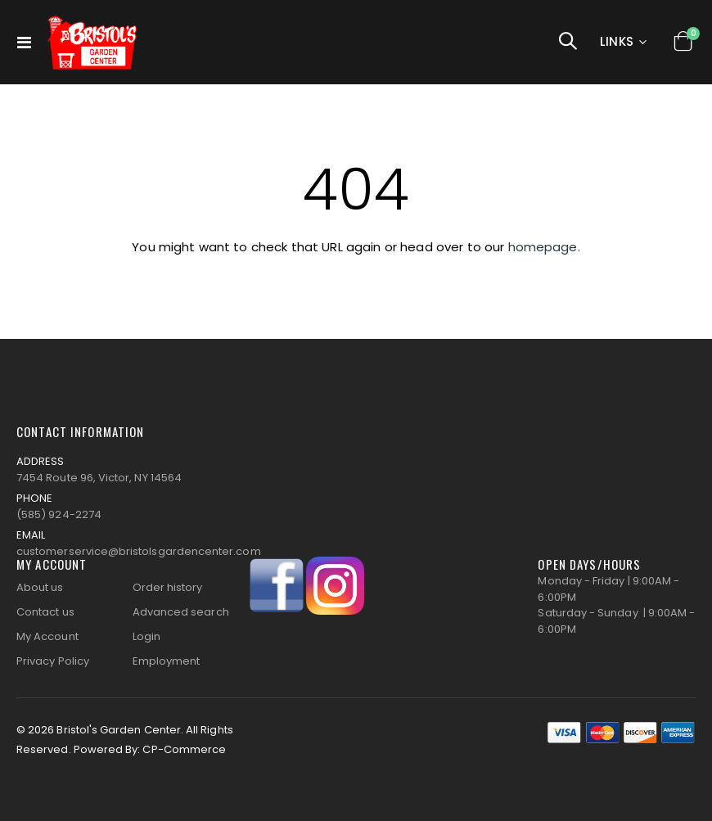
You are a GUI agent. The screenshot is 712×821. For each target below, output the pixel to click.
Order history (168, 587)
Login (146, 636)
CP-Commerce (184, 749)
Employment (167, 661)
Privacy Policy (52, 661)
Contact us (45, 612)
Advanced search (181, 612)
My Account (47, 636)
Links (617, 41)
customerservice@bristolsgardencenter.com (138, 551)
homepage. (544, 246)
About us (40, 587)
